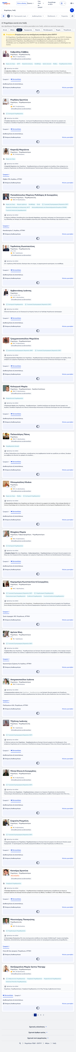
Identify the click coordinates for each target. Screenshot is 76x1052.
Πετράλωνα (67, 30)
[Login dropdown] (63, 3)
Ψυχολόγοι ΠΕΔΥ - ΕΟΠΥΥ (33, 1043)
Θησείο (37, 30)
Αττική (5, 30)
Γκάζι (19, 30)
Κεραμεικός (28, 30)
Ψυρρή (58, 30)
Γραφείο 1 (6, 79)
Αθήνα (12, 30)
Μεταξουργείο (48, 30)
